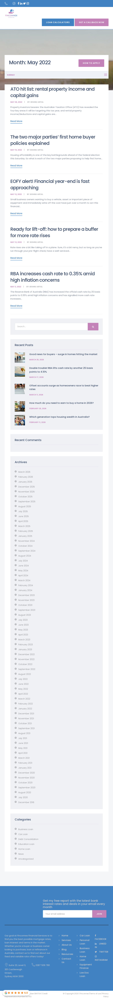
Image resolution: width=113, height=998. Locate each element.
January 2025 (25, 536)
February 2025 (25, 531)
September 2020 (26, 787)
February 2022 (25, 703)
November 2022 (26, 659)
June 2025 (23, 516)
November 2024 (26, 541)
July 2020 (23, 797)
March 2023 (24, 639)
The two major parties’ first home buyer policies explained (52, 140)
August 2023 (24, 615)
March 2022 (24, 698)
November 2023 (26, 600)
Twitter (101, 951)
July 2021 (22, 738)
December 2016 (26, 802)
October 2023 (25, 605)
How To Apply (91, 63)
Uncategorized (25, 858)
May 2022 (23, 688)
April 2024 (23, 575)
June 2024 (23, 565)
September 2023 (26, 610)
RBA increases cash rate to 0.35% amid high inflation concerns (52, 276)
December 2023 (26, 595)
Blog (64, 949)
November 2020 (26, 777)
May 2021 (22, 748)
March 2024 (24, 580)
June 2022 (23, 684)
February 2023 (25, 644)
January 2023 (25, 649)
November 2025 (26, 491)
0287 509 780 (41, 965)
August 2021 (24, 733)
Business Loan (25, 829)
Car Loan (23, 834)
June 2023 (23, 624)
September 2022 (26, 669)
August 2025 (24, 506)
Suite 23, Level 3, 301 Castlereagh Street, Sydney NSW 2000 (15, 971)
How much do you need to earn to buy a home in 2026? (61, 403)
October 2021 (25, 723)
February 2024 (25, 585)
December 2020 (26, 772)
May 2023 (23, 629)
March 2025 (24, 526)
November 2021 (26, 718)
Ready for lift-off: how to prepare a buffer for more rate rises (54, 232)
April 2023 (23, 634)
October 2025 (25, 496)
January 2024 (25, 590)
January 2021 (24, 767)
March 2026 (24, 472)
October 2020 (25, 782)
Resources (67, 954)
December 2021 (26, 713)
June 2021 (23, 743)
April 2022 (23, 693)
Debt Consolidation (28, 839)
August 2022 (24, 674)
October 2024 (25, 545)
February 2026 (25, 476)
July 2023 (23, 619)
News (21, 854)
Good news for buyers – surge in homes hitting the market (63, 354)
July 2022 (23, 679)
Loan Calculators (58, 22)
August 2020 (24, 792)
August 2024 (24, 555)
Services (66, 940)
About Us (67, 944)
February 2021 (25, 762)
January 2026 (25, 481)
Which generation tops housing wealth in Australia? (59, 417)
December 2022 (26, 654)
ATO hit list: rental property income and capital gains (52, 92)
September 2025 (26, 501)
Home (65, 935)
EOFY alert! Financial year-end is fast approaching (49, 184)
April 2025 (23, 521)
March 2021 (24, 758)
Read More (16, 121)
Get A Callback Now (91, 22)
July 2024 (23, 560)
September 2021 (26, 728)
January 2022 (25, 708)
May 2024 (23, 570)
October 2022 (25, 664)
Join (99, 913)
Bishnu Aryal (37, 102)
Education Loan (26, 844)
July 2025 (23, 511)
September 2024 (26, 550)
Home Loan (24, 849)
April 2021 (22, 753)
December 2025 (26, 486)
